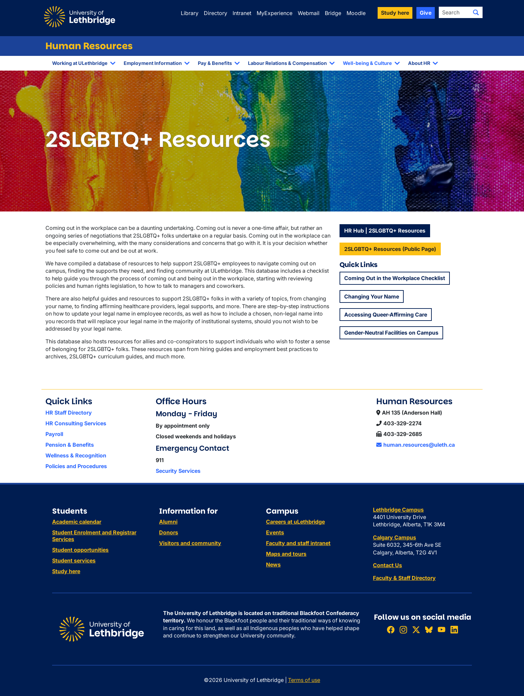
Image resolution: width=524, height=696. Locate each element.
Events (275, 532)
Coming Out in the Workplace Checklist (394, 278)
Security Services (178, 470)
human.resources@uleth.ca (415, 444)
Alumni (168, 521)
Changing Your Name (371, 296)
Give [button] (425, 12)
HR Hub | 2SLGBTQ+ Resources (384, 230)
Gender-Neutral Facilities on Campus (391, 332)
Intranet (242, 13)
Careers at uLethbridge (295, 521)
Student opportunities (80, 549)
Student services (74, 560)
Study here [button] (395, 12)
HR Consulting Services (75, 423)
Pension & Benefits (69, 444)
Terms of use (304, 680)
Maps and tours (286, 553)
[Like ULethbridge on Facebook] (390, 629)
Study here (66, 571)
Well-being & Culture (367, 63)
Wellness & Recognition (75, 455)
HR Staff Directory (68, 412)
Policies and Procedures (76, 466)
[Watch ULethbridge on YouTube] (441, 629)
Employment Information (153, 63)
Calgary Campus (394, 537)
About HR (419, 63)
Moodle (356, 13)
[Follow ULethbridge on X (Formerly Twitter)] (416, 629)
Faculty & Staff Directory (404, 578)
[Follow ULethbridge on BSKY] (428, 629)
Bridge (333, 13)
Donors (168, 532)
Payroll (54, 434)
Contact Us (387, 565)
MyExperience (274, 13)
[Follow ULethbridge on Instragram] (403, 629)
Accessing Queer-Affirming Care (385, 314)
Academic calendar (76, 521)
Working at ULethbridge (80, 63)
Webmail (308, 13)
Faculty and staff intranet (298, 543)
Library (190, 13)
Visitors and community (190, 543)
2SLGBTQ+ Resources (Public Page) (390, 249)
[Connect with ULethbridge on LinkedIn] (454, 629)
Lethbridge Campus (398, 509)
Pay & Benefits (215, 63)
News (273, 564)
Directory (215, 13)
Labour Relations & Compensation (287, 63)
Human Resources (89, 46)
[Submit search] (476, 12)
